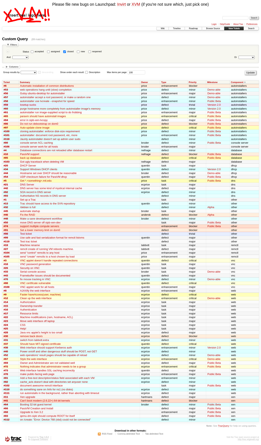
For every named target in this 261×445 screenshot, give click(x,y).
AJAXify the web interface (35, 290)
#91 (6, 230)
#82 (6, 381)
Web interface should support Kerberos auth (46, 347)
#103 (7, 161)
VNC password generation (35, 264)
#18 (6, 264)
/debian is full (27, 207)
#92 (6, 192)
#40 (6, 351)
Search (251, 28)
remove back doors (31, 336)
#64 (6, 404)
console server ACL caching (36, 142)
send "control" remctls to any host (39, 252)
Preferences (252, 24)
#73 (6, 370)
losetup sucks (28, 104)
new (83, 51)
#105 (7, 256)
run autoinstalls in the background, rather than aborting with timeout (59, 393)
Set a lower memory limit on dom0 (40, 230)
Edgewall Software (39, 439)
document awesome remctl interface (41, 385)
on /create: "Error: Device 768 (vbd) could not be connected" (55, 419)
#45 (6, 211)
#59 (6, 104)
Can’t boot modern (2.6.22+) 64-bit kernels (45, 400)
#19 (6, 245)
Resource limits (29, 313)
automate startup (30, 211)
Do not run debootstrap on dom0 (39, 123)
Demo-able (213, 89)
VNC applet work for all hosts (37, 287)
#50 (6, 222)
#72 (6, 366)
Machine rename (30, 245)
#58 (6, 101)
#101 (7, 135)
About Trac (238, 24)
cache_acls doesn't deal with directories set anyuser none (54, 381)
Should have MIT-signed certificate (40, 343)
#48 (6, 218)
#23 (6, 321)
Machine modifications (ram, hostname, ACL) (46, 317)
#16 (6, 309)
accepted (39, 51)
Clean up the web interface (36, 298)
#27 (6, 249)
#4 (5, 150)
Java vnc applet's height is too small (41, 332)
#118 (7, 139)
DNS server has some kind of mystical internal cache (51, 188)
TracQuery (223, 425)
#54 (6, 176)
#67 (6, 359)
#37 (6, 343)
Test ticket (26, 233)
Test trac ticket (28, 241)
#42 (6, 188)
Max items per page (117, 72)
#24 (6, 324)
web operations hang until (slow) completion (46, 89)
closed (70, 51)
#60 (6, 108)
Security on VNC (30, 268)
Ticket (6, 82)
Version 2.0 (214, 104)
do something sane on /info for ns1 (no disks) (46, 389)
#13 (6, 203)
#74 (6, 226)
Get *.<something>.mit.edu (36, 180)
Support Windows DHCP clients (38, 169)
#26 (6, 268)
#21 (6, 184)
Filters (13, 44)
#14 (6, 302)
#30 (6, 336)
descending (47, 72)
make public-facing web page (37, 374)
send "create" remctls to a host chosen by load (47, 256)
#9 (5, 294)
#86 (6, 123)
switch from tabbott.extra (34, 340)
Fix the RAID (27, 214)
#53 (6, 89)
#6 (5, 85)
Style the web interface (33, 359)
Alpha (210, 207)
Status (26, 51)
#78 (6, 374)
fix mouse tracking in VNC (35, 279)
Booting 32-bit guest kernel (36, 404)
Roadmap (193, 28)
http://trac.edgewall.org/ (248, 439)
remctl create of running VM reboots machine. (47, 249)
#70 (6, 279)
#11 (6, 396)
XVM (136, 4)
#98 (6, 233)
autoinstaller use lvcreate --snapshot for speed (47, 101)
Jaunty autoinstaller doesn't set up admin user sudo (50, 139)
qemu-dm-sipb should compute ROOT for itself (47, 415)
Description (92, 72)
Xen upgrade (27, 396)
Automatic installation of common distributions (47, 85)
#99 (6, 237)
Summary (25, 82)
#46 (6, 214)
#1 (5, 199)
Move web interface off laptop (37, 321)
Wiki (163, 28)
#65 (6, 116)
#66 (6, 408)
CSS (22, 324)
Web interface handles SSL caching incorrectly (47, 370)
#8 (5, 290)
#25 (6, 328)
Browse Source (213, 28)
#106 (7, 146)
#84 (6, 120)
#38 (6, 347)
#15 (6, 305)
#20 (6, 165)
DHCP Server (28, 165)
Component (237, 82)
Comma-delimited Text (129, 434)
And (9, 57)
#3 (5, 260)
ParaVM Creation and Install (36, 408)
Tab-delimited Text (154, 434)
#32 (6, 207)
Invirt (121, 4)
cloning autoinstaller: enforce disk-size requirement (50, 131)
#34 (6, 169)
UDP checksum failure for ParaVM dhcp (43, 176)
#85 (6, 157)
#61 (6, 112)
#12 (6, 298)
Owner (144, 82)
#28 (6, 332)
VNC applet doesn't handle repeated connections (48, 260)
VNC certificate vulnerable (35, 283)
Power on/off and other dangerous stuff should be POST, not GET (58, 351)
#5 (5, 180)
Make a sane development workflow (41, 218)
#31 (6, 340)
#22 (6, 317)
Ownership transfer (31, 305)
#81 (6, 378)
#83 (6, 415)
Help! (23, 328)
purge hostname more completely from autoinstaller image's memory (60, 108)
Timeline (176, 28)
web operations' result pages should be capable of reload (53, 355)
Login (214, 24)
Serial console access (33, 271)
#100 (7, 131)
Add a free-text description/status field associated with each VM (57, 378)
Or (235, 57)
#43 (6, 275)
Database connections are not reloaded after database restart (56, 150)
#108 (7, 287)
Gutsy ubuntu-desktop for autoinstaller (42, 93)
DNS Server (27, 184)
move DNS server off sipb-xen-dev (40, 222)
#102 (7, 385)
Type (163, 82)
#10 (6, 154)
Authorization (27, 302)
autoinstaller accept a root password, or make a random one (55, 97)
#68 (6, 412)
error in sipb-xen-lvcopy (34, 120)
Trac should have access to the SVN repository (47, 203)
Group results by (11, 72)
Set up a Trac (28, 199)
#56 (6, 93)
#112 (7, 419)
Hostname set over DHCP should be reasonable (48, 173)
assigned (55, 51)
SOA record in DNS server (35, 192)
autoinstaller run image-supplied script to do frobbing (51, 112)
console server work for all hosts (39, 146)
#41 (6, 400)
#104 (7, 252)
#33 (6, 271)
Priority (193, 82)
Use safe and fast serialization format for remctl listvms (52, 237)
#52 (6, 355)
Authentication (28, 309)
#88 (6, 283)
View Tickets (234, 28)
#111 (7, 393)
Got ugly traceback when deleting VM (42, 161)
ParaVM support (29, 154)
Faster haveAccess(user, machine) (40, 294)
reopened (97, 51)
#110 (7, 389)
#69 (6, 362)
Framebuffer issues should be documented (45, 275)
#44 (6, 173)
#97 (6, 127)
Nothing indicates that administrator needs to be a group (53, 366)
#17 (6, 313)
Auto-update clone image (35, 127)
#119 (7, 241)
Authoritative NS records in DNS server (43, 195)
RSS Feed (107, 434)
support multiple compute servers (39, 226)
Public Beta (214, 101)
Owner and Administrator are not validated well (47, 362)
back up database (30, 157)
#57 (6, 97)
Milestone (212, 82)
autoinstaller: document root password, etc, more (48, 135)
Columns (14, 66)
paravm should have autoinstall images (43, 116)
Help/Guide (225, 24)
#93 (6, 195)
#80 (6, 142)
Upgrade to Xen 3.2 (31, 412)
